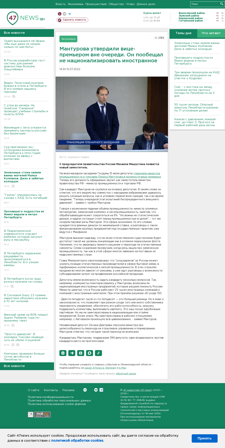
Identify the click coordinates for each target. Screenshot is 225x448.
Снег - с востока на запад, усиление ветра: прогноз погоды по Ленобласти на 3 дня (194, 91)
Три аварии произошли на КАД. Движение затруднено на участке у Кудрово (197, 75)
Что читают (211, 33)
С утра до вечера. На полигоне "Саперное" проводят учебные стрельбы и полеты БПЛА (26, 112)
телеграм (69, 14)
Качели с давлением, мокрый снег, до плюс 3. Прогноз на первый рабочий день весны (195, 122)
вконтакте (64, 14)
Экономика (75, 4)
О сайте (33, 390)
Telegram (101, 390)
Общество (116, 4)
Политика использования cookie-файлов (57, 404)
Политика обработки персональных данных (59, 400)
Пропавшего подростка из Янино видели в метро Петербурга (193, 61)
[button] (62, 353)
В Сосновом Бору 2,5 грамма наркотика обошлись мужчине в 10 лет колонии (26, 301)
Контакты (51, 390)
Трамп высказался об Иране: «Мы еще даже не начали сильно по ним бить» (26, 46)
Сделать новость (74, 20)
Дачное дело (146, 4)
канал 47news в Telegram (100, 368)
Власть (61, 4)
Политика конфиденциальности (50, 397)
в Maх (122, 368)
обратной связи (126, 374)
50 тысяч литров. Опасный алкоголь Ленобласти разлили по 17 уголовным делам (196, 107)
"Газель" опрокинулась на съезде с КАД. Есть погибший (26, 199)
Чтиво (130, 4)
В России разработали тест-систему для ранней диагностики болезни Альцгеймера (26, 67)
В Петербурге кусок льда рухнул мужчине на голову (26, 283)
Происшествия (96, 4)
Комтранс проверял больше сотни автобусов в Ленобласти (26, 359)
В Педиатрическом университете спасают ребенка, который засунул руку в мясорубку (26, 238)
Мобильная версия (59, 14)
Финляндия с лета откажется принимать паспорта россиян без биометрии (26, 133)
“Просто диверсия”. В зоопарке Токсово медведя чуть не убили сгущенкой (26, 340)
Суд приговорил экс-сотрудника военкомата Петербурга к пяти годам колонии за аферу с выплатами (26, 155)
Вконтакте (85, 390)
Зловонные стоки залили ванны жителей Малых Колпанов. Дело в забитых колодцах (197, 46)
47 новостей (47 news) (137, 390)
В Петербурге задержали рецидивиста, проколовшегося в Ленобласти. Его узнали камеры (26, 262)
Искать (221, 3)
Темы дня (183, 33)
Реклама (68, 390)
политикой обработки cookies (77, 440)
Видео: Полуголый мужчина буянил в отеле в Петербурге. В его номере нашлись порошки (26, 90)
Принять (205, 438)
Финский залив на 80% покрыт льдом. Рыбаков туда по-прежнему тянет (26, 320)
